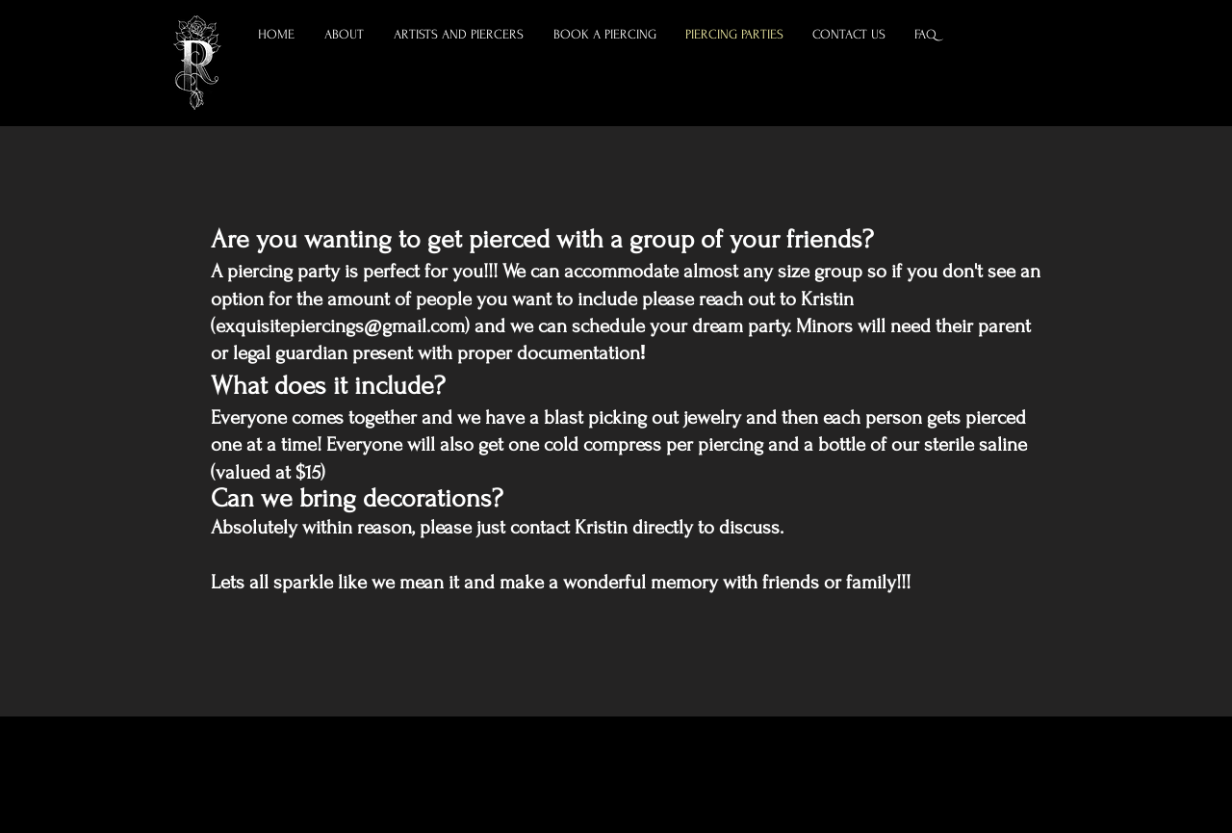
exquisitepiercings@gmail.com (340, 326)
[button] (459, 34)
